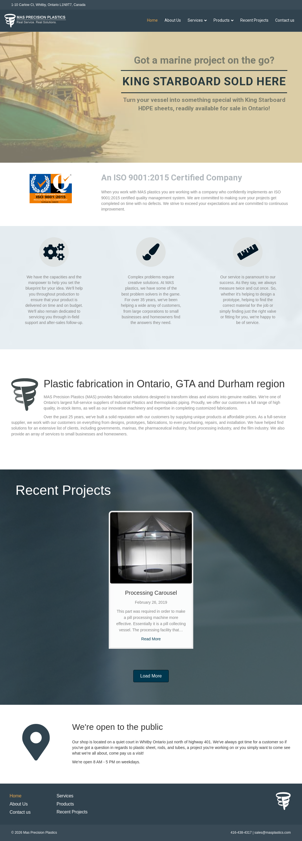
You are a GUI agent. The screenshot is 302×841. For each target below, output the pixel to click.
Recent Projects (254, 20)
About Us (173, 20)
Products (222, 20)
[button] (151, 676)
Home (152, 20)
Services (195, 20)
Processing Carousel (151, 593)
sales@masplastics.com (272, 833)
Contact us (284, 20)
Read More (151, 639)
